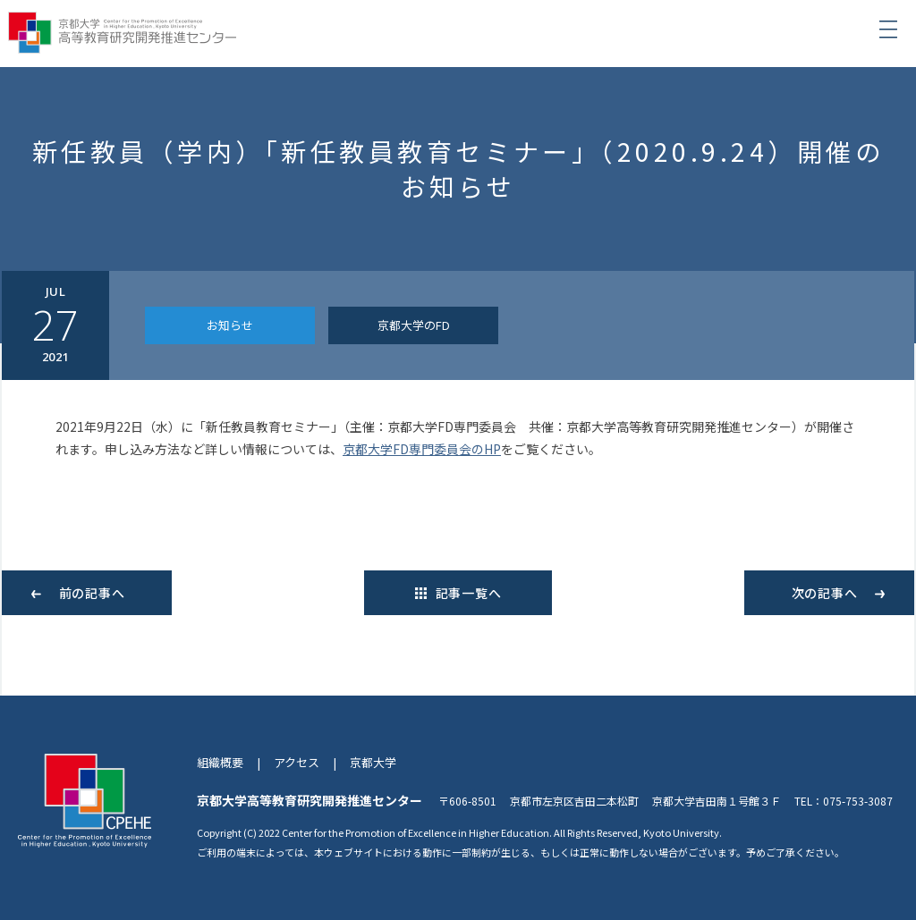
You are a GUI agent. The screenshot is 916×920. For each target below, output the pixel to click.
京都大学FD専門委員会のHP (422, 449)
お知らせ (230, 325)
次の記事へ (825, 593)
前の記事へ (92, 593)
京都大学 (373, 762)
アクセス (296, 762)
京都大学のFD (413, 325)
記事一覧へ (469, 593)
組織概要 (220, 762)
